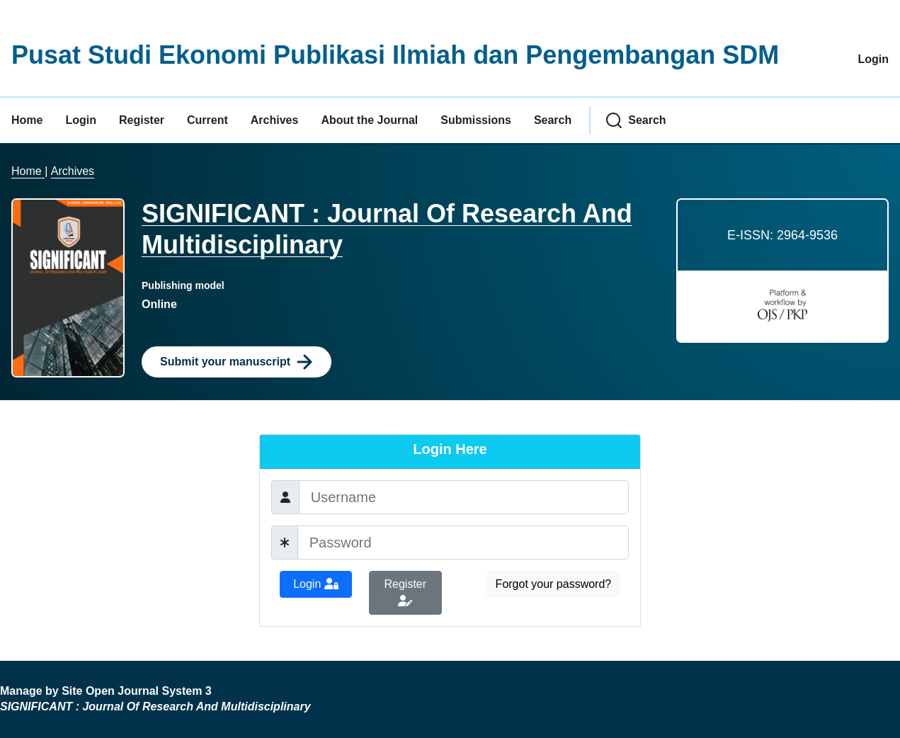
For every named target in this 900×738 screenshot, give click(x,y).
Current (207, 120)
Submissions (475, 120)
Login (873, 59)
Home (26, 120)
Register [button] (406, 592)
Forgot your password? (554, 584)
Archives (275, 120)
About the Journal (369, 120)
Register (141, 120)
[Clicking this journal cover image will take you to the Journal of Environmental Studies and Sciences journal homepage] (68, 287)
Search (552, 120)
